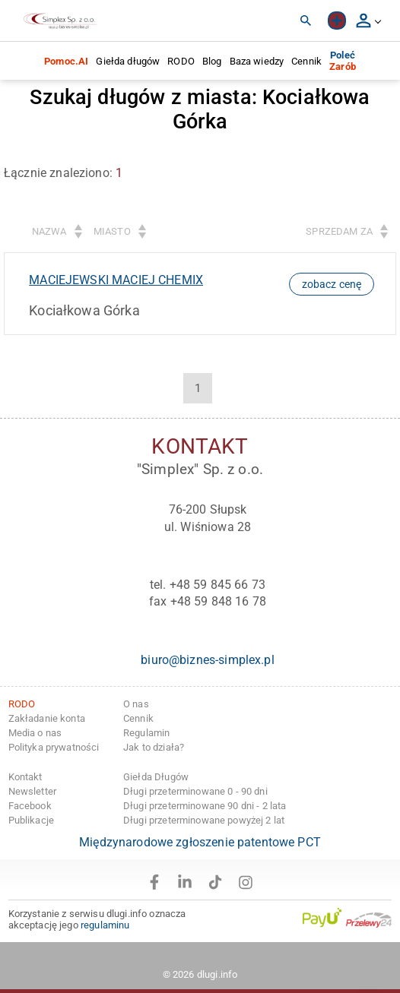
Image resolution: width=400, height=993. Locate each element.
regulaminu (105, 925)
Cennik (306, 61)
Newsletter (32, 791)
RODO (181, 61)
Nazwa (49, 231)
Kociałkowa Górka (84, 310)
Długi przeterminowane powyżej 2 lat (203, 820)
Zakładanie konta (46, 718)
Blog (212, 61)
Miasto (112, 231)
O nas (136, 704)
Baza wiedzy (257, 61)
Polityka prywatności (54, 747)
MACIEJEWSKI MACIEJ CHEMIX (116, 280)
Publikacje (31, 820)
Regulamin (146, 732)
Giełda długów (128, 61)
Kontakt (25, 777)
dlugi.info (217, 974)
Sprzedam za (339, 231)
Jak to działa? (153, 747)
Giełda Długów (156, 777)
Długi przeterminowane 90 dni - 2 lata (205, 805)
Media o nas (35, 732)
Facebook (30, 805)
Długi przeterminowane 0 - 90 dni (195, 791)
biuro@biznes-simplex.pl (207, 660)
